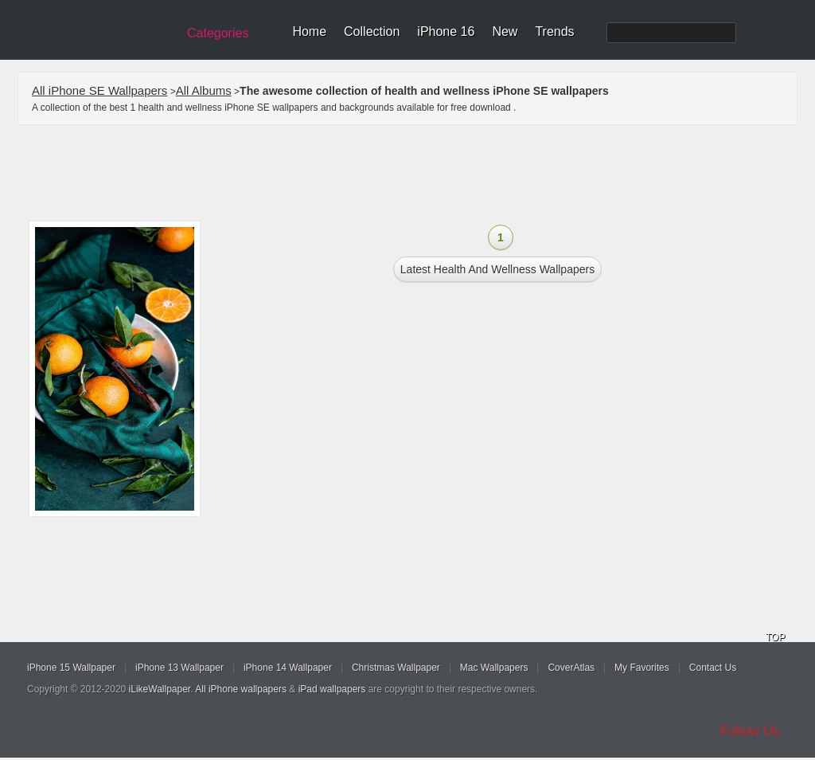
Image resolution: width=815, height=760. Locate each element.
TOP (775, 637)
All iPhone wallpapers (241, 689)
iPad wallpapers (332, 689)
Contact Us (712, 667)
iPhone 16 (445, 31)
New (504, 31)
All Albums (204, 90)
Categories (217, 33)
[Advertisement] (418, 173)
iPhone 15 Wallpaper (71, 667)
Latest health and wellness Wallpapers (497, 269)
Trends (554, 31)
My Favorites (641, 667)
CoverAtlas (571, 667)
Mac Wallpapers (494, 667)
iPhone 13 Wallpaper (179, 667)
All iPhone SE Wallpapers (99, 90)
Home (309, 31)
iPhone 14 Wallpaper (288, 667)
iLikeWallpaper (160, 689)
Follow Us (750, 730)
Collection (372, 31)
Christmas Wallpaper (396, 667)
